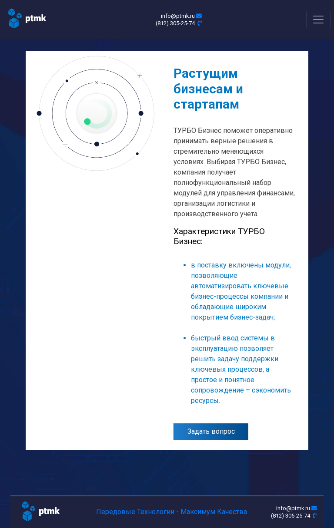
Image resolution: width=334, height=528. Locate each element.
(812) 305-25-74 (179, 23)
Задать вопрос (211, 431)
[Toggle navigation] (318, 19)
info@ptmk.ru (181, 16)
